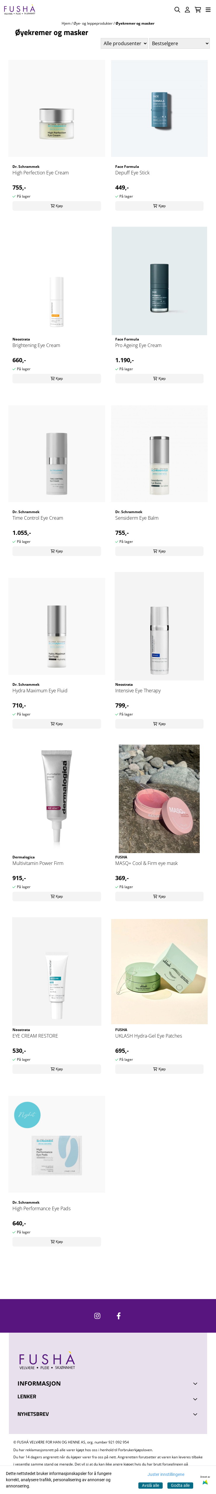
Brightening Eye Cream (36, 345)
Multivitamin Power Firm (37, 863)
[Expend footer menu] (196, 1399)
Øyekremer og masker (135, 23)
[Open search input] (177, 9)
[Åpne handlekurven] (198, 9)
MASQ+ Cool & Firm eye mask (146, 863)
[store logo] (19, 9)
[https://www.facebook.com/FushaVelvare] (119, 1316)
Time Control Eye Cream (37, 518)
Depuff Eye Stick (132, 172)
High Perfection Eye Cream (40, 172)
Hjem (66, 23)
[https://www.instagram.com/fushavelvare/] (97, 1316)
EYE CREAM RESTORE (35, 1036)
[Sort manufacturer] (124, 43)
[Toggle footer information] (196, 1383)
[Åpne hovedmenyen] (208, 9)
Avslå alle (150, 1485)
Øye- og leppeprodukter (93, 23)
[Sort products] (179, 43)
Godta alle (180, 1485)
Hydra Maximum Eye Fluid (40, 690)
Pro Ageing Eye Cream (138, 345)
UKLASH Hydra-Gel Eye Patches (148, 1036)
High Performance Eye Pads (41, 1208)
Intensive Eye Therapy (138, 690)
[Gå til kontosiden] (187, 9)
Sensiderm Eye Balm (137, 518)
